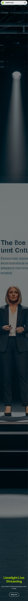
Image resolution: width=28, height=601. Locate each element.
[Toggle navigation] (25, 2)
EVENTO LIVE (10, 2)
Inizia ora (14, 594)
